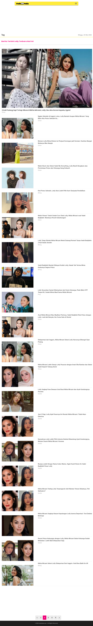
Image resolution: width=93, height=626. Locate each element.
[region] (46, 18)
